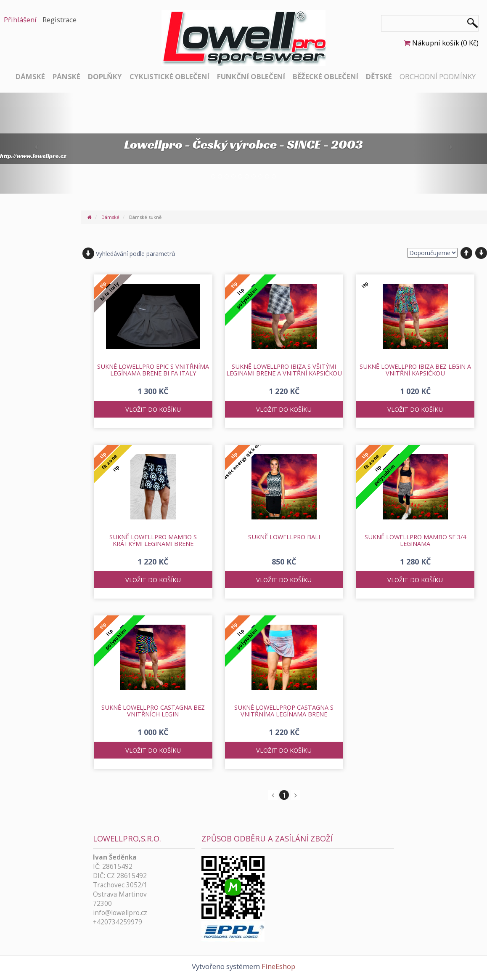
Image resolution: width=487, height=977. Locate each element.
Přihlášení (20, 19)
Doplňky (105, 76)
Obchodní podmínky (438, 76)
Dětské (379, 76)
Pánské (66, 76)
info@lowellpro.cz (120, 912)
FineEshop (278, 966)
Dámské (30, 76)
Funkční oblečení (251, 76)
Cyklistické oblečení (169, 76)
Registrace (59, 19)
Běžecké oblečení (325, 76)
